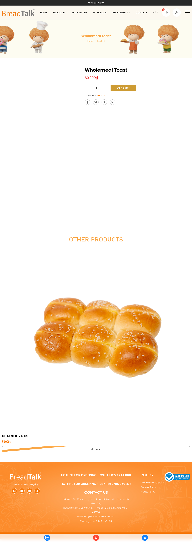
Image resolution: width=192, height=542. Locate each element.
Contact (141, 12)
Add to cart (123, 88)
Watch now (96, 2)
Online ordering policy (153, 482)
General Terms (148, 487)
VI (153, 12)
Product (101, 41)
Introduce (99, 12)
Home (43, 12)
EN (158, 12)
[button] (187, 12)
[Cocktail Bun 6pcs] (96, 338)
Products (59, 12)
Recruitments (121, 12)
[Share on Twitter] (96, 102)
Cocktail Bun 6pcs (15, 436)
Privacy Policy (148, 491)
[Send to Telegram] (104, 102)
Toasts (101, 95)
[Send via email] (112, 102)
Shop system (79, 12)
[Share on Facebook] (87, 102)
